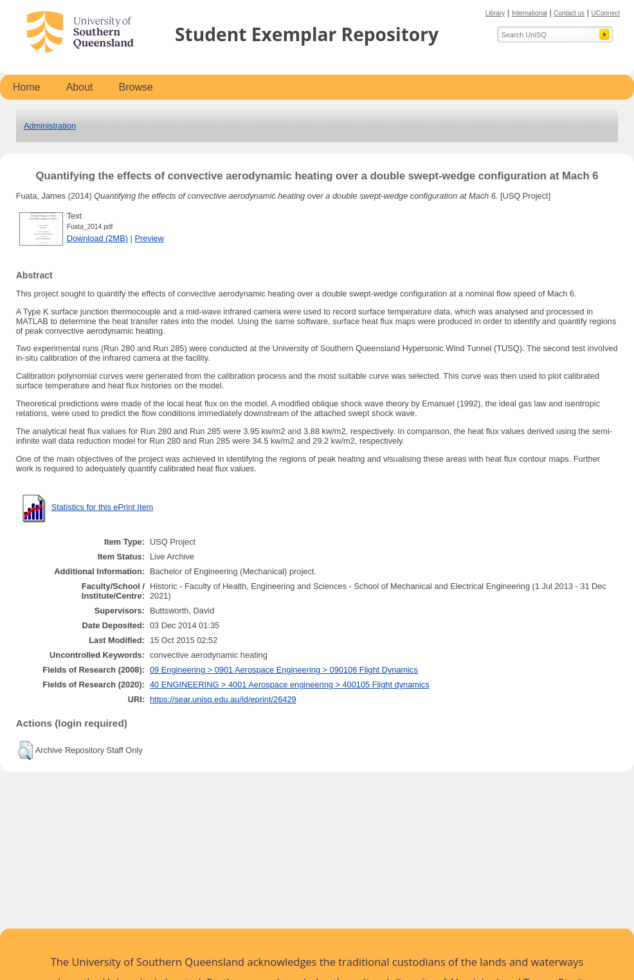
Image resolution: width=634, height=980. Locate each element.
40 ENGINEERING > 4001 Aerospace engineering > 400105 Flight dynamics (290, 684)
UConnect (606, 13)
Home (27, 87)
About (79, 87)
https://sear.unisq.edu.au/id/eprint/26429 (223, 699)
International (529, 13)
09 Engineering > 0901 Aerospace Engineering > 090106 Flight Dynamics (284, 670)
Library (495, 13)
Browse (136, 87)
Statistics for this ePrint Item (102, 507)
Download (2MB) (97, 238)
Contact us (569, 13)
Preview (149, 238)
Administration (50, 126)
